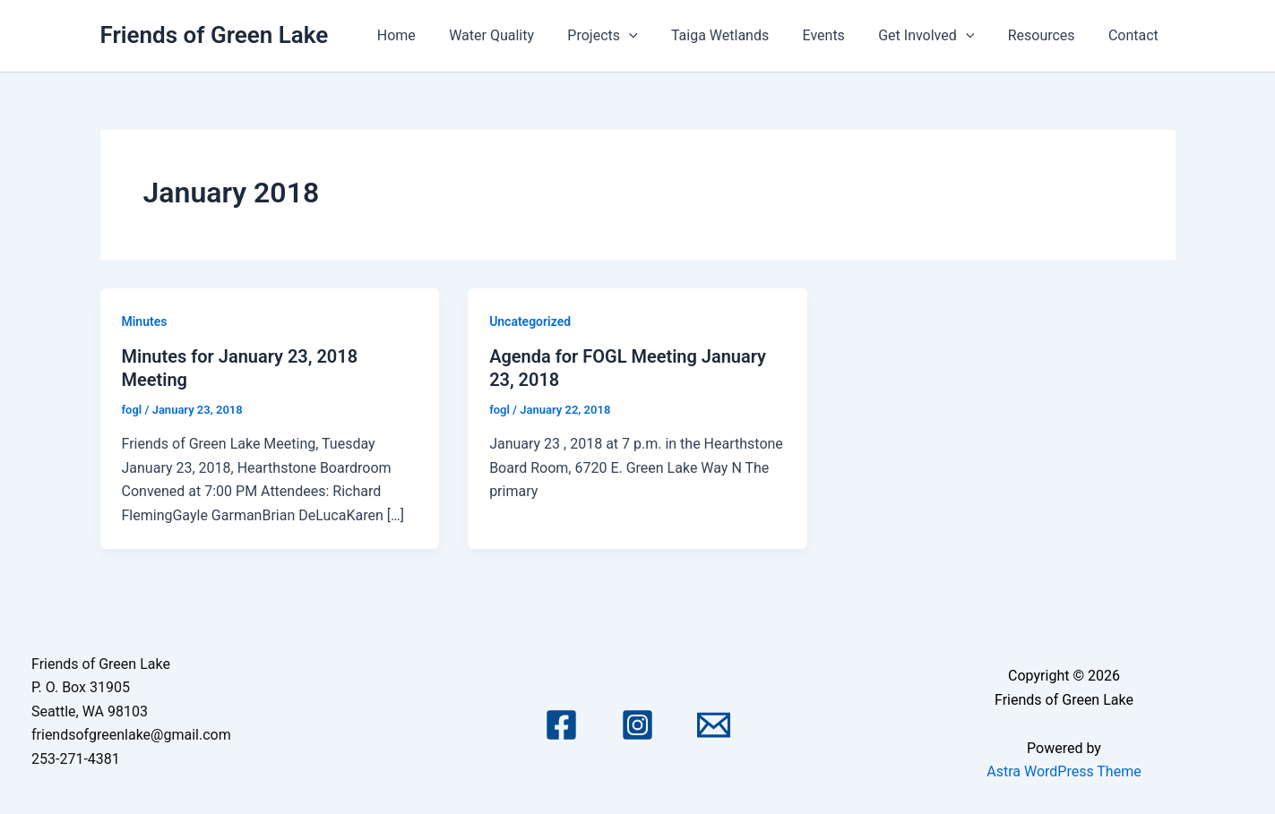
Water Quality (522, 35)
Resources (1048, 35)
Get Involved (938, 36)
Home (432, 35)
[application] (655, 36)
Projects (629, 36)
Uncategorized (530, 321)
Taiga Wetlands (741, 35)
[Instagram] (637, 724)
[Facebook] (561, 724)
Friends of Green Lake (214, 34)
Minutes (145, 321)
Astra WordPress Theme (1063, 771)
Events (840, 35)
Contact (1136, 35)
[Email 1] (713, 724)
